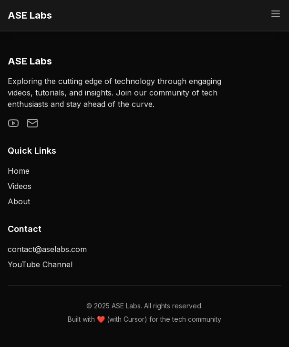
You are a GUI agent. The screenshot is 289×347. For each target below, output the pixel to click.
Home (19, 171)
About (19, 201)
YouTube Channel (40, 264)
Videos (19, 186)
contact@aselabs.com (47, 249)
